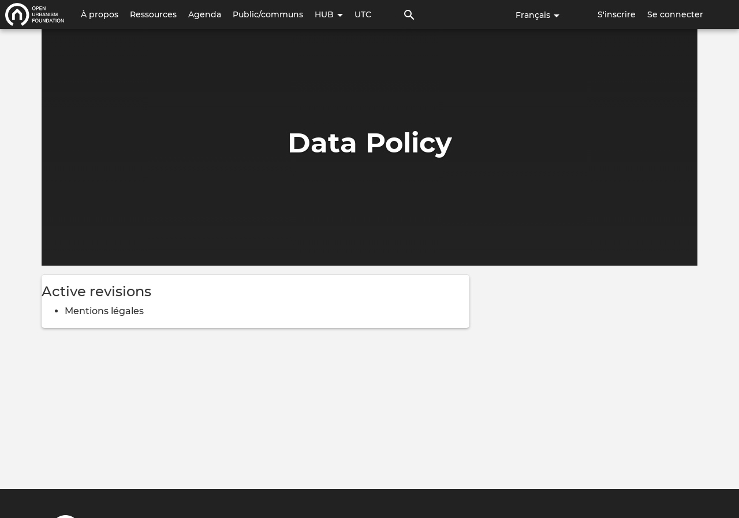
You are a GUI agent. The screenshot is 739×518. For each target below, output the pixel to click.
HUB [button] (329, 14)
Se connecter (675, 14)
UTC (362, 14)
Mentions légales (104, 310)
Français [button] (537, 15)
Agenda (204, 14)
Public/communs (268, 14)
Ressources (153, 14)
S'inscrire (617, 14)
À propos (99, 14)
